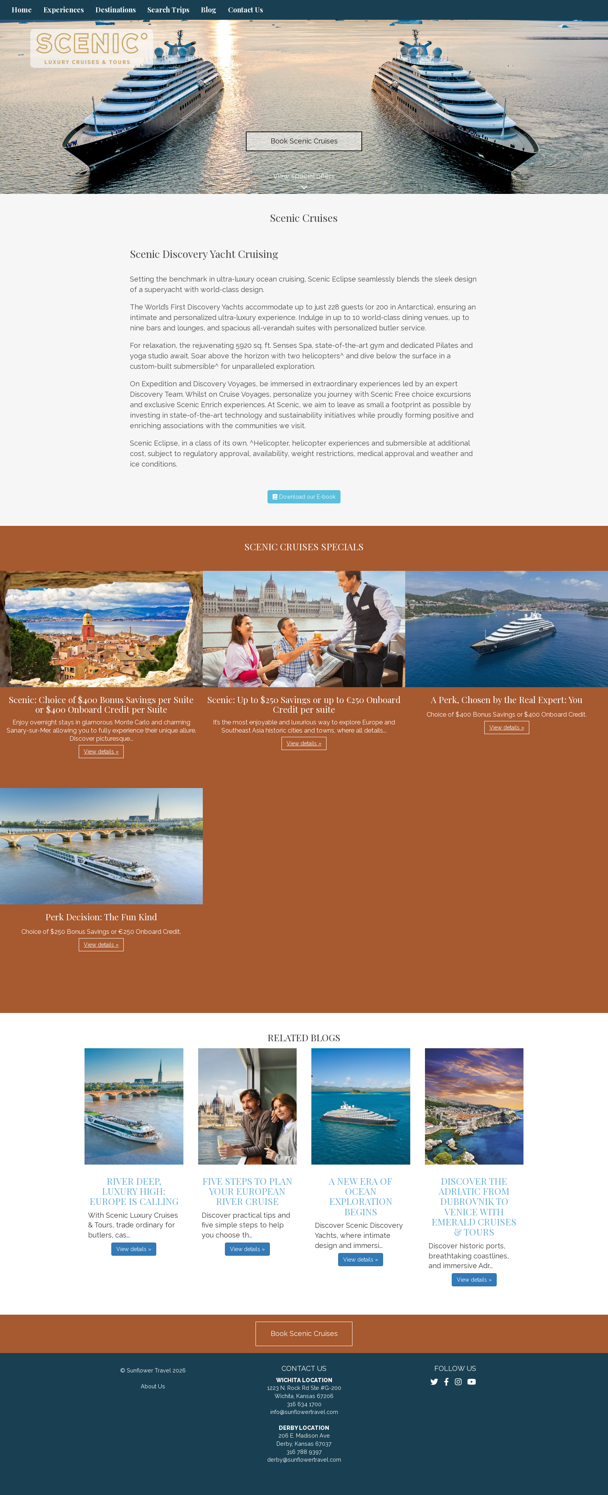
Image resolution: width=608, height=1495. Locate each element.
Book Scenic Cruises (304, 141)
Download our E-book (304, 497)
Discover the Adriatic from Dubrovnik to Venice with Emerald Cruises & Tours (474, 1206)
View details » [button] (101, 751)
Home (22, 9)
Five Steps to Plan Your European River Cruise (247, 1191)
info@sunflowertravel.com (304, 1412)
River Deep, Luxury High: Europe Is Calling (134, 1191)
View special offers (304, 183)
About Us (153, 1386)
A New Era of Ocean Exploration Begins (360, 1196)
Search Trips (168, 9)
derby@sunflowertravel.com (304, 1459)
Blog (208, 9)
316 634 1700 (304, 1404)
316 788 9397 (304, 1451)
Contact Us (245, 9)
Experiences (63, 9)
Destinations (115, 9)
